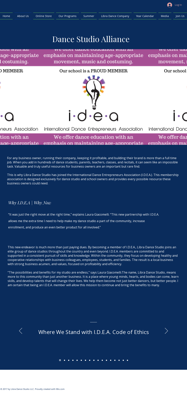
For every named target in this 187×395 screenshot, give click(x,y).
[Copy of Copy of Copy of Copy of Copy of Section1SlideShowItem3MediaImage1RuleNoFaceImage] (89, 360)
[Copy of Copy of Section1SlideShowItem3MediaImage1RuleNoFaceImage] (77, 360)
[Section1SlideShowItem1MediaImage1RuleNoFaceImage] (60, 360)
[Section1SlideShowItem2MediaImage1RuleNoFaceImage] (64, 360)
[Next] (166, 331)
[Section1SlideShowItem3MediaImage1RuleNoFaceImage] (68, 360)
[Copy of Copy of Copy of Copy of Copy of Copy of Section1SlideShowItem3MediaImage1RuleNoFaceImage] (93, 360)
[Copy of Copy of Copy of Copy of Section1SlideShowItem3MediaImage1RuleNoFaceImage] (85, 360)
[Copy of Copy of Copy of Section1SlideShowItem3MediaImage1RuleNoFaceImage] (81, 360)
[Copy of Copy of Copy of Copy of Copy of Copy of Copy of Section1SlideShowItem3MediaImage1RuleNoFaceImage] (98, 360)
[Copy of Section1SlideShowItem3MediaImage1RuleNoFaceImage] (72, 360)
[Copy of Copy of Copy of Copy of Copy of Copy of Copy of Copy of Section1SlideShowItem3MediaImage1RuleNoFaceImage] (102, 360)
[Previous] (20, 331)
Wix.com (60, 389)
